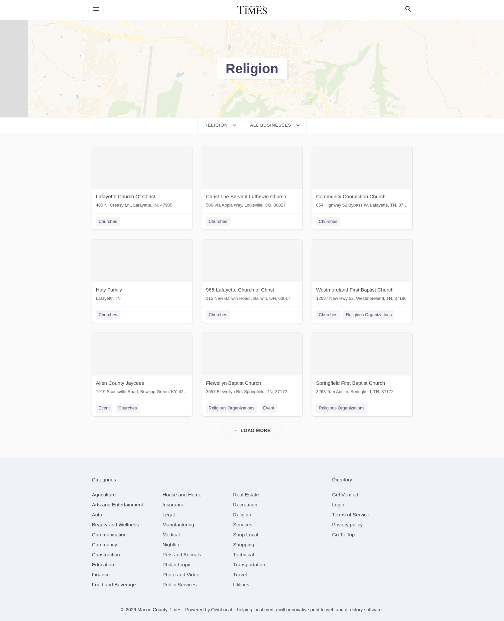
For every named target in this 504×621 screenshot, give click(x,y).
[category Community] (104, 544)
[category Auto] (97, 514)
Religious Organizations (369, 314)
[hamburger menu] (96, 9)
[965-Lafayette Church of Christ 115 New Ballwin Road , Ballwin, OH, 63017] (252, 272)
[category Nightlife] (171, 544)
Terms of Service (351, 514)
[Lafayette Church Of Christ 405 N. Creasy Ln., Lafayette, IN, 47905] (142, 178)
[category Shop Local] (245, 534)
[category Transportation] (249, 564)
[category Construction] (106, 554)
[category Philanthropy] (176, 564)
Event (104, 407)
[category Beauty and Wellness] (115, 524)
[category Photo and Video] (180, 574)
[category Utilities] (241, 584)
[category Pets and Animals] (181, 554)
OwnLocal (221, 609)
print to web (322, 609)
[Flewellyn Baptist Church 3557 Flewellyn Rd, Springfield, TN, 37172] (252, 365)
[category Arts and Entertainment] (117, 504)
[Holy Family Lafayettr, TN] (142, 272)
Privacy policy (347, 524)
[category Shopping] (243, 544)
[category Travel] (240, 574)
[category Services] (243, 524)
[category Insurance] (173, 504)
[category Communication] (109, 534)
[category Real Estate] (246, 494)
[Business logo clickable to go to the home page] (252, 10)
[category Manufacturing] (178, 524)
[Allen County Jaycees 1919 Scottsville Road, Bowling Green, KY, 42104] (142, 365)
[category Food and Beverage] (114, 584)
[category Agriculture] (104, 494)
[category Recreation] (245, 504)
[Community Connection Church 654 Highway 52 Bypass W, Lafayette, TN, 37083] (362, 178)
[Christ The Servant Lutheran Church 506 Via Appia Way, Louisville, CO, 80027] (252, 178)
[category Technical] (243, 554)
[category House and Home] (181, 494)
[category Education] (103, 564)
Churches (108, 221)
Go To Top (343, 534)
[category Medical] (171, 534)
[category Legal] (168, 514)
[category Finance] (101, 574)
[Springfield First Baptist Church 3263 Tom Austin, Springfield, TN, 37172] (362, 365)
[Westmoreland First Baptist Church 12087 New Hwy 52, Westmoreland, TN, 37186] (362, 272)
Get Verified (345, 494)
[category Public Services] (179, 584)
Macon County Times (159, 609)
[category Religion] (242, 514)
